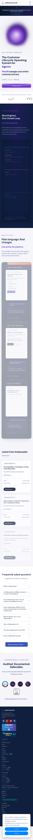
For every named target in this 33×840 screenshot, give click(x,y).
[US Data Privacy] (28, 684)
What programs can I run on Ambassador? (12, 619)
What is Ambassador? (10, 588)
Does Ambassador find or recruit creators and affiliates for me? (14, 602)
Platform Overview (6, 742)
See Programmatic (16, 14)
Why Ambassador (6, 805)
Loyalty (3, 797)
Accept (16, 829)
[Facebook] (14, 721)
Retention (4, 757)
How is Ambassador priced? (12, 637)
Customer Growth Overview (8, 785)
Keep (3, 756)
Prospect (4, 752)
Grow (3, 748)
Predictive (4, 765)
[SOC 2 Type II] (5, 684)
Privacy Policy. (16, 825)
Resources (4, 807)
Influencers (4, 795)
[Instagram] (7, 721)
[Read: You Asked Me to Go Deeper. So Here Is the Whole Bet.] (16, 478)
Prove (3, 763)
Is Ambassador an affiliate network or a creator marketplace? (15, 594)
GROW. (5, 80)
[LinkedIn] (3, 721)
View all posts (6, 455)
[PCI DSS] (13, 684)
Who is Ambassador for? (11, 626)
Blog (3, 809)
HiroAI (3, 744)
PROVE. (17, 80)
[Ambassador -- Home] (9, 2)
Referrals (4, 793)
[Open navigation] (30, 2)
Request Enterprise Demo (16, 646)
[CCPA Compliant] (17, 692)
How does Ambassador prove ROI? (14, 631)
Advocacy (4, 750)
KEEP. (10, 80)
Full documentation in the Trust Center (16, 699)
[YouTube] (10, 721)
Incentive (4, 759)
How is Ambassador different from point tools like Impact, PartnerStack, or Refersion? (15, 610)
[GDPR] (20, 684)
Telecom (4, 776)
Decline (16, 833)
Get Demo (4, 813)
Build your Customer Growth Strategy (10, 787)
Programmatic (7, 754)
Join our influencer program (9, 799)
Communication (5, 761)
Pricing (3, 811)
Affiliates (4, 791)
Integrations (4, 746)
